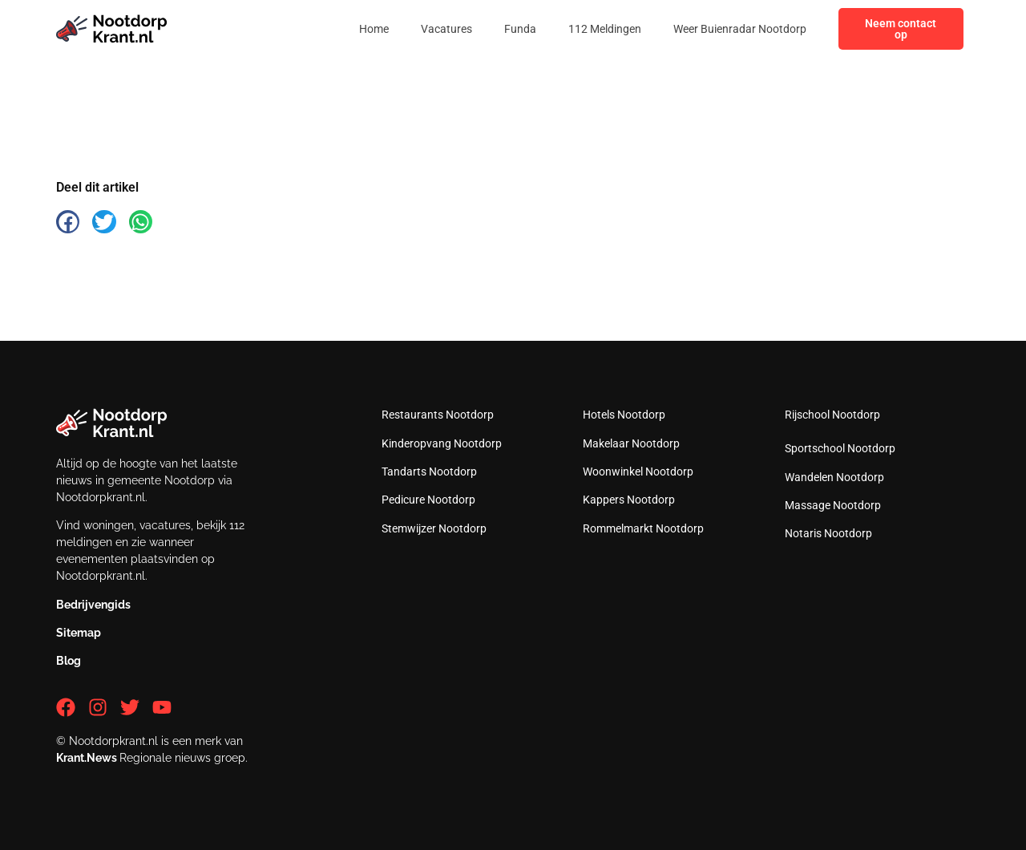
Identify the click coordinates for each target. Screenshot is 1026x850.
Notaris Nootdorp (828, 533)
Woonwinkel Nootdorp (638, 471)
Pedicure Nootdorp (428, 499)
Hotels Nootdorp (624, 414)
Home (374, 28)
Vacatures (446, 28)
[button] (67, 221)
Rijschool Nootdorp (832, 414)
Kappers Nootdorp (629, 499)
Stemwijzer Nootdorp (434, 528)
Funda (520, 28)
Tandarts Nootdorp (429, 471)
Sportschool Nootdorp (840, 448)
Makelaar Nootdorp (631, 443)
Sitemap (78, 632)
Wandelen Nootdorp (834, 477)
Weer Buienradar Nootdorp (739, 28)
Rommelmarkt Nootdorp (643, 528)
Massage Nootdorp (833, 505)
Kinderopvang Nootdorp (442, 443)
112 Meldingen (604, 28)
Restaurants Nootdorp (438, 414)
